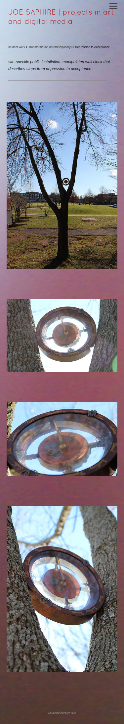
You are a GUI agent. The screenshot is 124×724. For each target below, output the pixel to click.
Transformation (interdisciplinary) (50, 47)
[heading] (62, 22)
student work (16, 47)
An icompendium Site (62, 713)
